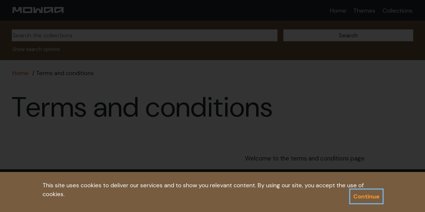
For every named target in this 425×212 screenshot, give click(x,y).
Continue (366, 196)
